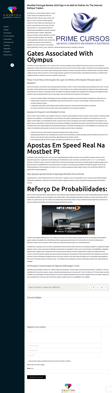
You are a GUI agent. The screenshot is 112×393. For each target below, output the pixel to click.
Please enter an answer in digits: (36, 364)
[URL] (64, 355)
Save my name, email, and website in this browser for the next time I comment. (50, 361)
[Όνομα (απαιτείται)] (64, 346)
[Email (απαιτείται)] (64, 350)
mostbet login (94, 159)
